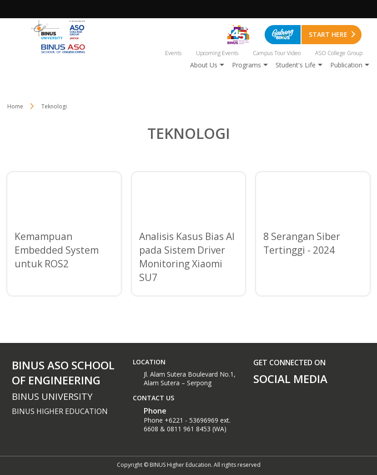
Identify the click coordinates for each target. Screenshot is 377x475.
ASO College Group (338, 53)
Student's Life (296, 65)
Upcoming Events (217, 53)
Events (173, 53)
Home (15, 106)
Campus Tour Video (277, 53)
